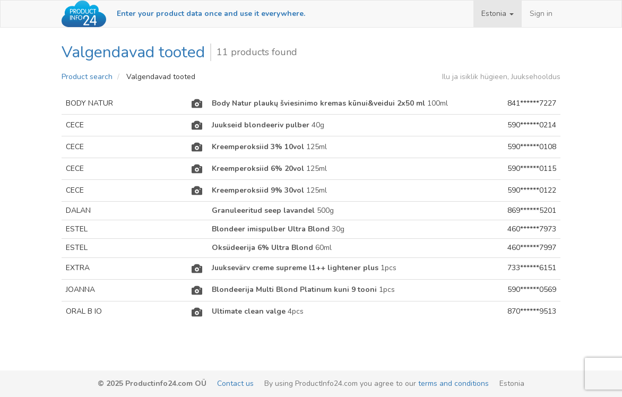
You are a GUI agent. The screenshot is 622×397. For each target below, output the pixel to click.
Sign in (541, 13)
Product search (87, 77)
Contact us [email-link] (235, 383)
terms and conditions (453, 383)
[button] (497, 14)
